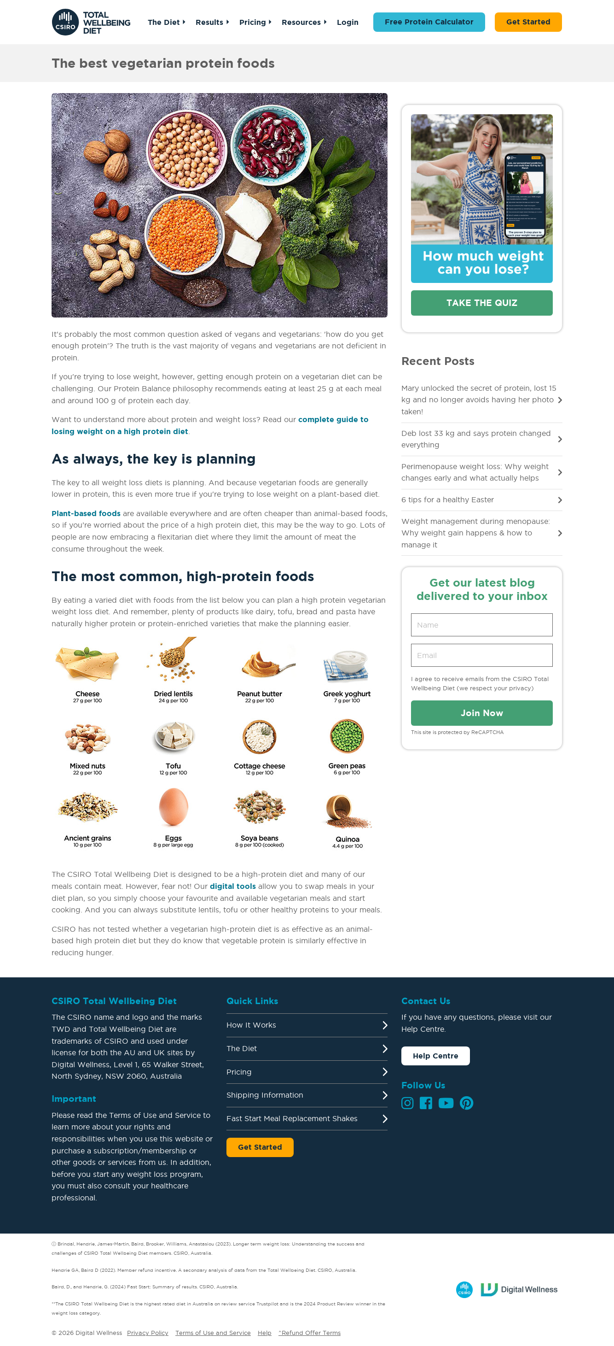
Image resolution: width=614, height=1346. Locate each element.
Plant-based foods (86, 513)
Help (265, 1332)
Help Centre (435, 1056)
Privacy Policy (147, 1332)
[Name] (482, 624)
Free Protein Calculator (429, 22)
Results (209, 22)
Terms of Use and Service (213, 1332)
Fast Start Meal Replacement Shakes (292, 1118)
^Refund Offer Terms (309, 1332)
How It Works (251, 1025)
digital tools (233, 886)
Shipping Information (264, 1095)
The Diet (164, 22)
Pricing (252, 22)
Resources (301, 22)
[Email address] (482, 655)
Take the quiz (481, 303)
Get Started (528, 22)
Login (348, 22)
